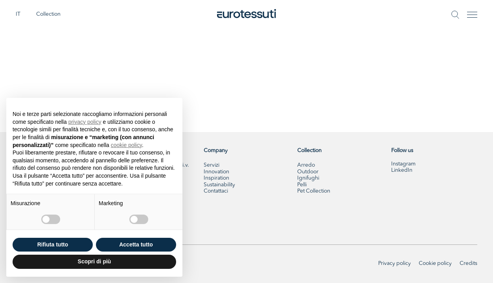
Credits (468, 263)
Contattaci (216, 191)
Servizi (211, 165)
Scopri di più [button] (94, 261)
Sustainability (219, 184)
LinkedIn (401, 170)
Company (216, 150)
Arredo (306, 165)
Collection (48, 14)
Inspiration (216, 178)
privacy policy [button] (84, 122)
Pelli (302, 184)
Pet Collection (313, 191)
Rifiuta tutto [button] (52, 244)
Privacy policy (394, 263)
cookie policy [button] (126, 145)
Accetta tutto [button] (136, 244)
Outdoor (307, 172)
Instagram (403, 164)
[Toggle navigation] (472, 14)
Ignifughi (308, 178)
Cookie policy (435, 263)
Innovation (216, 172)
